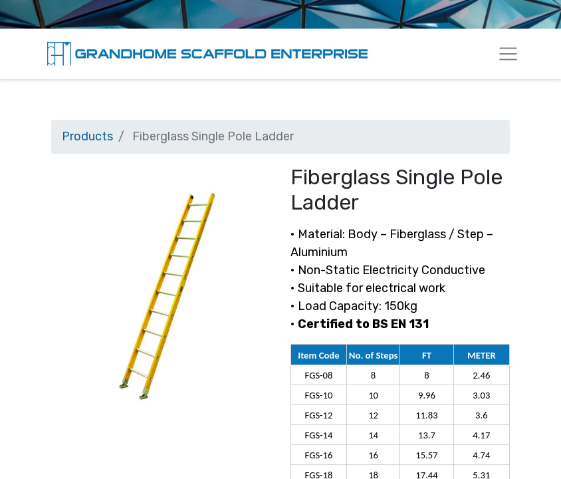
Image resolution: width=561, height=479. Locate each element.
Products (87, 136)
